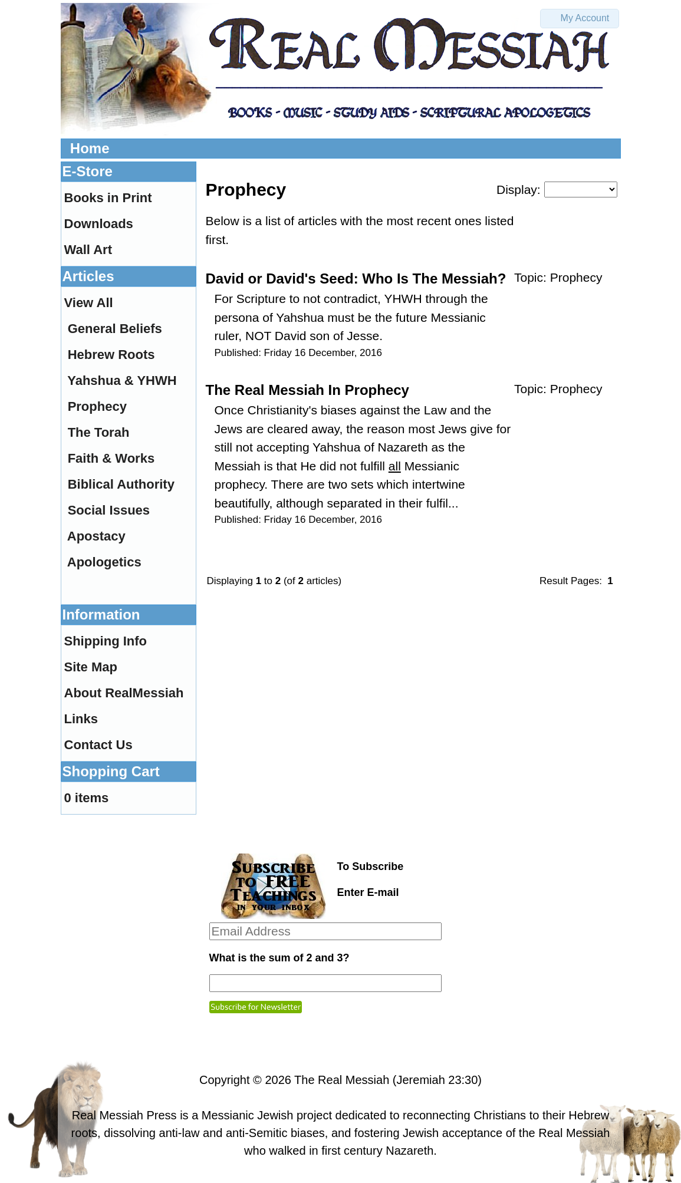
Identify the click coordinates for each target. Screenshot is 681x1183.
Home (90, 148)
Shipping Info (105, 641)
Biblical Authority (121, 484)
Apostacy (96, 536)
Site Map (90, 667)
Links (81, 718)
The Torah (99, 432)
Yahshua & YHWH (121, 380)
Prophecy (576, 277)
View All (88, 302)
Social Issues (109, 510)
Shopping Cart (111, 771)
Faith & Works (111, 458)
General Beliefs (115, 328)
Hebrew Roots (111, 354)
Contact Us (98, 744)
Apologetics (104, 562)
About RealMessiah (124, 693)
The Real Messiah (341, 1079)
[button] (579, 18)
